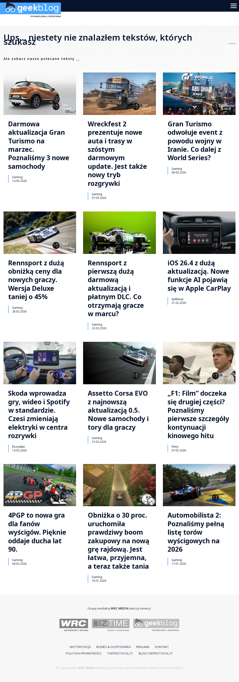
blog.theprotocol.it (156, 653)
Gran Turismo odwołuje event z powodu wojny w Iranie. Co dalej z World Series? (195, 141)
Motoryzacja (80, 647)
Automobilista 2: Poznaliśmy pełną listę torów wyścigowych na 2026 (196, 532)
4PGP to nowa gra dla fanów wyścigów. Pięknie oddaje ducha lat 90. (37, 532)
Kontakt (162, 647)
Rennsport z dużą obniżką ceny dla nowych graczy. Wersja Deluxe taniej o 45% (36, 280)
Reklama (142, 647)
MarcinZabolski (145, 498)
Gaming (17, 177)
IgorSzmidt (66, 107)
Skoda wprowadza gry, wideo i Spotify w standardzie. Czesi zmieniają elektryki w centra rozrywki (39, 414)
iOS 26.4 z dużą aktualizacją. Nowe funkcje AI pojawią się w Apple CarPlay (199, 276)
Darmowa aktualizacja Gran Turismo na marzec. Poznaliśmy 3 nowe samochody (38, 145)
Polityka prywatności (84, 653)
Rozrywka (18, 446)
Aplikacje (177, 299)
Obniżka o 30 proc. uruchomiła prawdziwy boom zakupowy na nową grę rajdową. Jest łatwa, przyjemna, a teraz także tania (118, 540)
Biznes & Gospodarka (113, 647)
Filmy (175, 446)
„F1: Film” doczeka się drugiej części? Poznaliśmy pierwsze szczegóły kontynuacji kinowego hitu (198, 414)
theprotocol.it (120, 653)
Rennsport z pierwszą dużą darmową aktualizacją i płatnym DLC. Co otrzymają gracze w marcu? (116, 288)
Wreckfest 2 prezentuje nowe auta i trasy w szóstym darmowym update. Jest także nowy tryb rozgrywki (117, 153)
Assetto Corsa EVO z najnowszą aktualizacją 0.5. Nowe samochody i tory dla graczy (118, 410)
